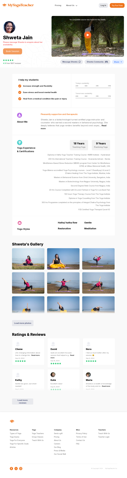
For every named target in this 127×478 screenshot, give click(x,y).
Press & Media (59, 451)
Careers (57, 444)
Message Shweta (71, 62)
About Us (57, 440)
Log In (103, 5)
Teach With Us (38, 440)
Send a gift (58, 433)
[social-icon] (11, 468)
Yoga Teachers (38, 433)
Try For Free (117, 5)
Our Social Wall (60, 454)
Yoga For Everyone (17, 440)
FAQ (77, 444)
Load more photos (22, 323)
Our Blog (57, 447)
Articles (13, 447)
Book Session (12, 51)
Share (118, 62)
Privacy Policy (81, 433)
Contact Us (80, 440)
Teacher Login (103, 437)
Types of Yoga (15, 433)
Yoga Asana (14, 437)
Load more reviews (23, 401)
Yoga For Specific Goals (19, 444)
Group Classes (37, 437)
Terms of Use (81, 437)
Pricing (58, 5)
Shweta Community (97, 62)
